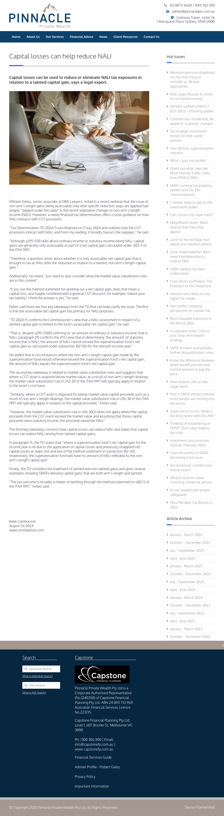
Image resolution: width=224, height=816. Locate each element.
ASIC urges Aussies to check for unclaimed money (191, 96)
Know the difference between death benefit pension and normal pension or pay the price (192, 367)
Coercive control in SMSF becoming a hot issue (189, 455)
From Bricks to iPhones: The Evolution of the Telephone (191, 283)
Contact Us (151, 37)
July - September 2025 (187, 550)
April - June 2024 (182, 590)
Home (16, 37)
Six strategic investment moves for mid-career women (188, 136)
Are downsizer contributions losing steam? (191, 467)
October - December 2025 (190, 542)
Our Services (55, 37)
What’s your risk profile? (188, 160)
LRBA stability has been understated (188, 271)
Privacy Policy (85, 776)
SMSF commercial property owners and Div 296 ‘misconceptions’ (191, 190)
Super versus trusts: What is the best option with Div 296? (192, 413)
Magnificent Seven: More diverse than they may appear (189, 227)
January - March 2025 (186, 566)
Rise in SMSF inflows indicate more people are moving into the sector (192, 398)
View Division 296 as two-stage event (189, 384)
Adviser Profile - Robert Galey (97, 767)
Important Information (92, 786)
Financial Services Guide (93, 757)
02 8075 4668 (181, 5)
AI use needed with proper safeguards (190, 492)
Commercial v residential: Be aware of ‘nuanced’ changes (192, 121)
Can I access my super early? (192, 214)
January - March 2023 (186, 629)
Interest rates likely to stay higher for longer (190, 296)
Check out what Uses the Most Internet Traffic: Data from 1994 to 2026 (190, 173)
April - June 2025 (182, 558)
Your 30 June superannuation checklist (192, 150)
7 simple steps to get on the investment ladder (191, 204)
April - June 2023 (182, 621)
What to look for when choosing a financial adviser (191, 480)
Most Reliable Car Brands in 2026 (191, 504)
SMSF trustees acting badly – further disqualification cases (192, 350)
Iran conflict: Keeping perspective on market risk (190, 308)
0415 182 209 (205, 5)
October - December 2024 (190, 574)
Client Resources (126, 37)
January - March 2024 (186, 597)
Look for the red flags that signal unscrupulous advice (190, 241)
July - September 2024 (187, 582)
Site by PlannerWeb (199, 807)
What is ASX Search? (34, 692)
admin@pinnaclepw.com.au (193, 11)
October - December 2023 (190, 605)
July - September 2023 (187, 613)
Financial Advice (81, 37)
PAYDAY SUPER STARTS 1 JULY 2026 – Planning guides (192, 108)
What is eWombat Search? (37, 676)
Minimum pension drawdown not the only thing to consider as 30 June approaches (192, 79)
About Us (33, 37)
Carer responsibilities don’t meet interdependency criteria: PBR (190, 256)
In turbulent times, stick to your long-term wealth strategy (190, 335)
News (103, 37)
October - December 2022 (190, 636)
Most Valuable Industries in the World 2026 (191, 320)
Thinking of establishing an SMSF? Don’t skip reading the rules (190, 428)
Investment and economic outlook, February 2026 (190, 442)
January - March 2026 (186, 535)
